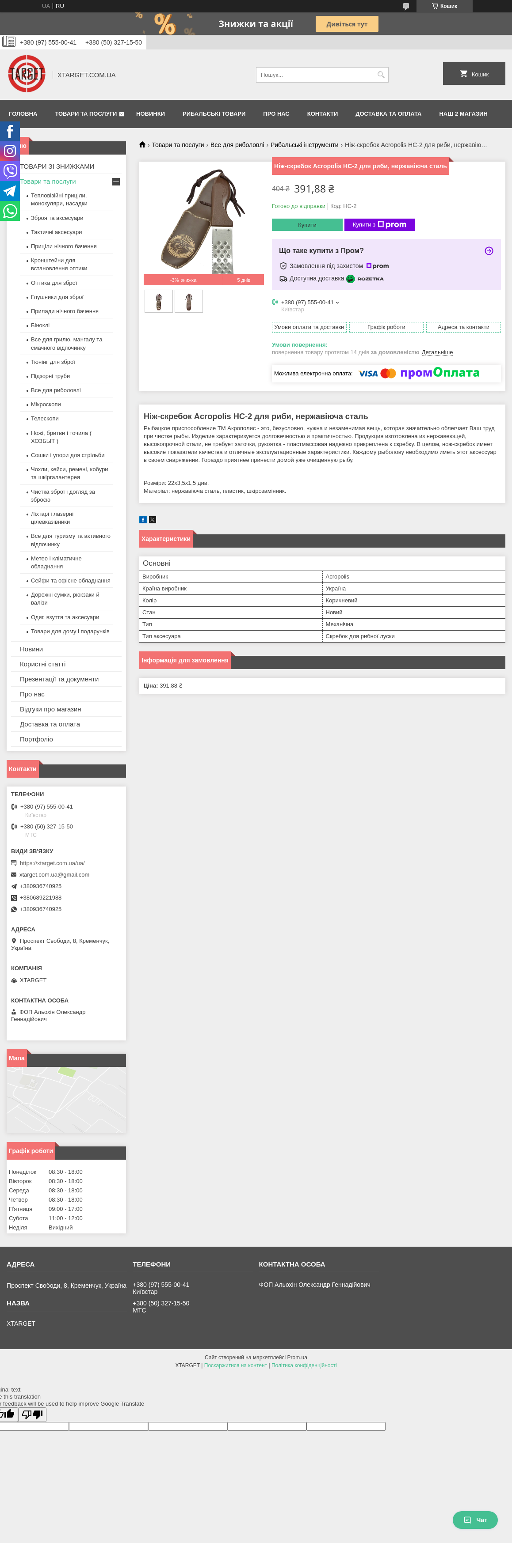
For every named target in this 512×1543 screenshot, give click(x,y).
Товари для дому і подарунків (70, 631)
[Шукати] (381, 75)
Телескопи (45, 418)
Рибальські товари (214, 113)
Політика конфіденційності (304, 1365)
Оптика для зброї (54, 283)
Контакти (322, 113)
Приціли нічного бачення (64, 246)
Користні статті (42, 664)
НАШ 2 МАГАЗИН (463, 113)
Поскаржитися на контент (235, 1365)
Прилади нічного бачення (65, 311)
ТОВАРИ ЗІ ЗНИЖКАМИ (57, 166)
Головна (23, 113)
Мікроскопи (46, 404)
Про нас (276, 113)
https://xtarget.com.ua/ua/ (52, 863)
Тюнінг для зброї (53, 362)
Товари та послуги (86, 113)
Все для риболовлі (237, 144)
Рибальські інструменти (305, 144)
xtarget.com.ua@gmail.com (54, 874)
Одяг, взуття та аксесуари (65, 617)
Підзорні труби (50, 376)
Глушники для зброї (57, 297)
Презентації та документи (59, 679)
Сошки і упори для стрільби (67, 455)
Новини (31, 649)
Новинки (150, 113)
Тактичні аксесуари (56, 232)
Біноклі (40, 325)
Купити (307, 225)
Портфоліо (36, 739)
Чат (475, 1520)
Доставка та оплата (388, 113)
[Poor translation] (32, 1414)
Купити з (379, 225)
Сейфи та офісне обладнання (71, 580)
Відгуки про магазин (50, 709)
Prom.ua (297, 1357)
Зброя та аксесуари (57, 218)
